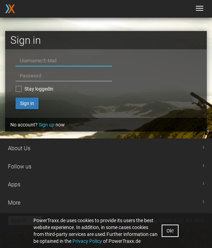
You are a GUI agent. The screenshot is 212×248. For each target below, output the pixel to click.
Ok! (170, 231)
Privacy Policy (87, 241)
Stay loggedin (38, 89)
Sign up (46, 124)
